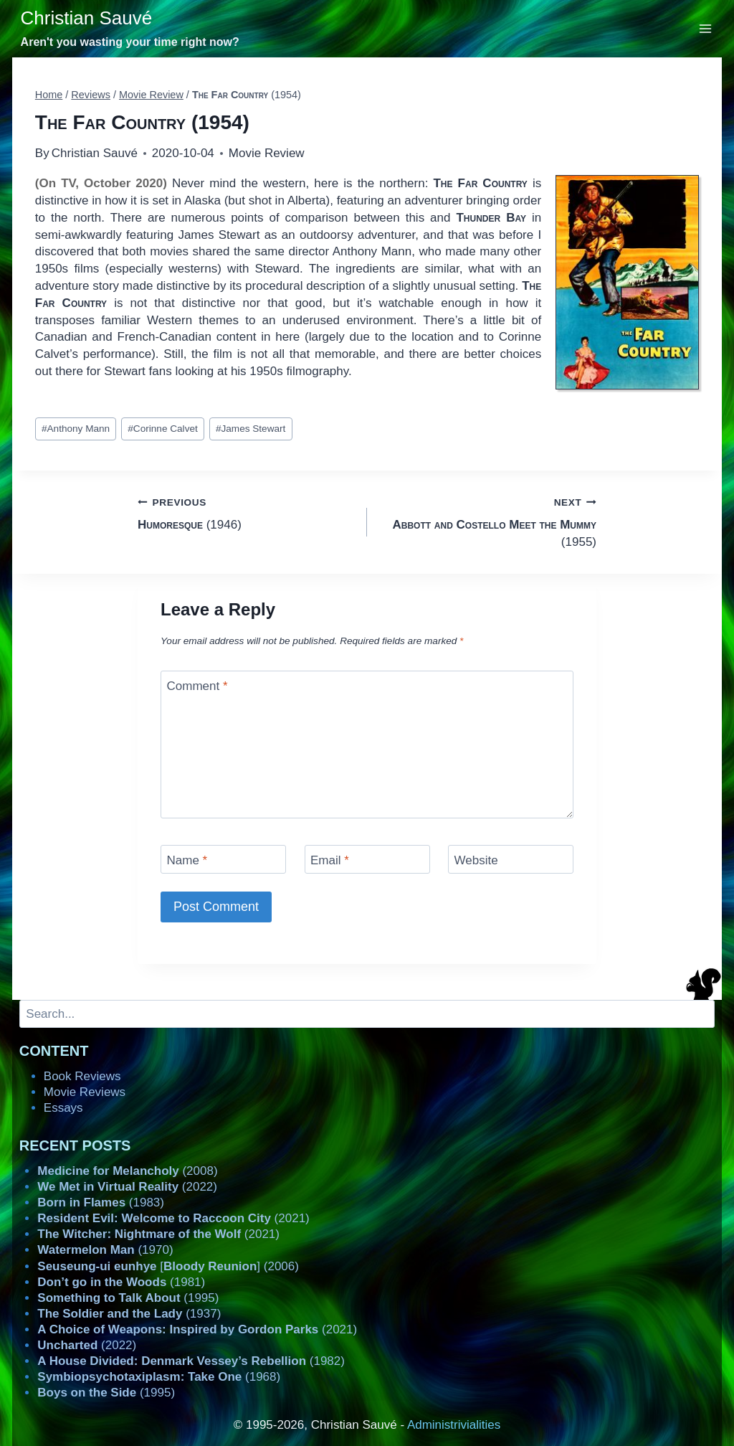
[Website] (510, 859)
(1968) (158, 1377)
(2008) (127, 1171)
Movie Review (267, 153)
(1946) (246, 512)
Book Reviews (82, 1076)
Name (187, 860)
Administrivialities (453, 1425)
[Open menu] (705, 28)
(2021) (173, 1218)
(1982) (191, 1361)
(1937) (129, 1313)
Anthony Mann (76, 428)
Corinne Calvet (162, 428)
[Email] (367, 859)
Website (476, 860)
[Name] (223, 859)
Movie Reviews (84, 1092)
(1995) (128, 1298)
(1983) (100, 1202)
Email (329, 860)
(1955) (487, 521)
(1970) (105, 1250)
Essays (63, 1108)
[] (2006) (168, 1266)
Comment (197, 686)
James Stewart (250, 428)
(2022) (127, 1187)
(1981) (121, 1282)
